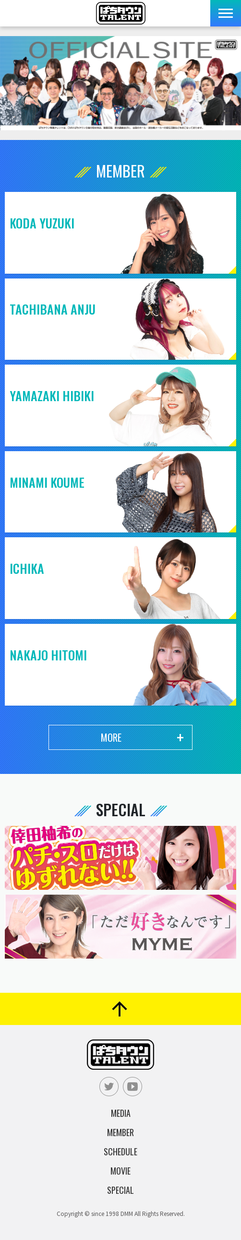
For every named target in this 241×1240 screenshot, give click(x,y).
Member (120, 1132)
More (111, 737)
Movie (120, 1170)
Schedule (120, 1151)
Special (120, 1190)
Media (121, 1113)
